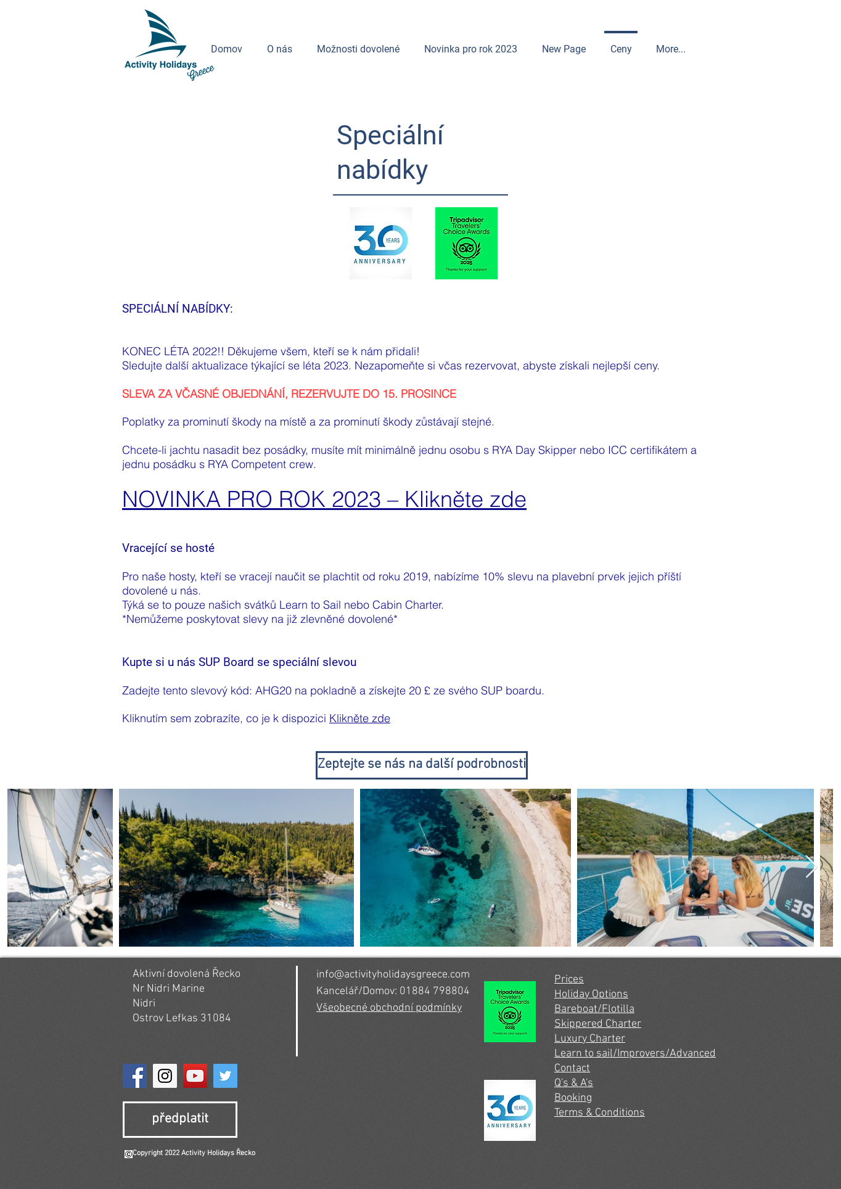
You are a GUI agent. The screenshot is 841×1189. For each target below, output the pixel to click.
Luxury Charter (589, 1038)
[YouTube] (195, 1076)
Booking (573, 1098)
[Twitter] (225, 1076)
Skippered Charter (597, 1024)
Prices (569, 979)
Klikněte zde (359, 718)
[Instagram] (165, 1076)
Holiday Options (591, 994)
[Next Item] (812, 867)
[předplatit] (180, 1119)
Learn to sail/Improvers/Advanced (635, 1053)
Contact (572, 1068)
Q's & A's (573, 1083)
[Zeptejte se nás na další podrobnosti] (422, 765)
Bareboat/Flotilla (594, 1009)
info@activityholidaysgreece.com (393, 974)
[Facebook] (135, 1076)
